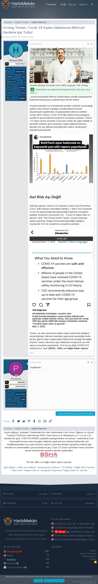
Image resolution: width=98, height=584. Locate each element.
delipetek (13, 563)
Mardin (22, 87)
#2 (92, 362)
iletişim (39, 444)
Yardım (93, 559)
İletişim (93, 550)
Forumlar (51, 4)
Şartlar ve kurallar (88, 553)
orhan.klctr (90, 503)
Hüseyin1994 (11, 37)
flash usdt (17, 470)
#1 (92, 44)
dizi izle (83, 470)
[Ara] (92, 4)
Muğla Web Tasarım (84, 467)
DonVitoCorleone (17, 567)
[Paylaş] (88, 44)
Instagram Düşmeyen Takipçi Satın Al (59, 470)
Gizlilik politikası (89, 556)
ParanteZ (16, 378)
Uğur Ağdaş (9, 467)
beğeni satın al (31, 470)
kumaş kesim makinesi (49, 467)
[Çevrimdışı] (16, 57)
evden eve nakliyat (26, 467)
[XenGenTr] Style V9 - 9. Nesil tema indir (74, 523)
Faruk (9, 555)
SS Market (67, 467)
